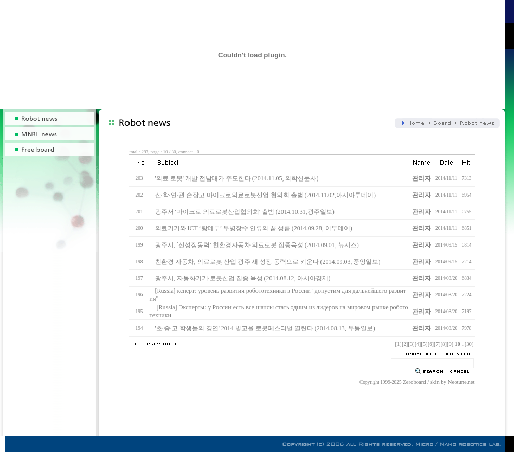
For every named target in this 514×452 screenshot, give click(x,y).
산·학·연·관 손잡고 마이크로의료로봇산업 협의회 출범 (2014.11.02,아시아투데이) (265, 195)
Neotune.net (461, 382)
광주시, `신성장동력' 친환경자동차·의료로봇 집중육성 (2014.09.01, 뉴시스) (257, 245)
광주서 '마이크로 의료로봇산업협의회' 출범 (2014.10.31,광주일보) (245, 211)
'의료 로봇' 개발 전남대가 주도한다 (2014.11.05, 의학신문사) (237, 178)
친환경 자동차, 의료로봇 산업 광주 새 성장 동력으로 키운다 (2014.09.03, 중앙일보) (268, 261)
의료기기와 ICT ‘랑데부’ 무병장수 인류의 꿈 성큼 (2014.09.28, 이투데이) (253, 228)
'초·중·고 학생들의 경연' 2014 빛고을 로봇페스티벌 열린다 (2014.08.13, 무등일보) (265, 328)
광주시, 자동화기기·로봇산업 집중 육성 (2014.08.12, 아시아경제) (243, 278)
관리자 (421, 178)
